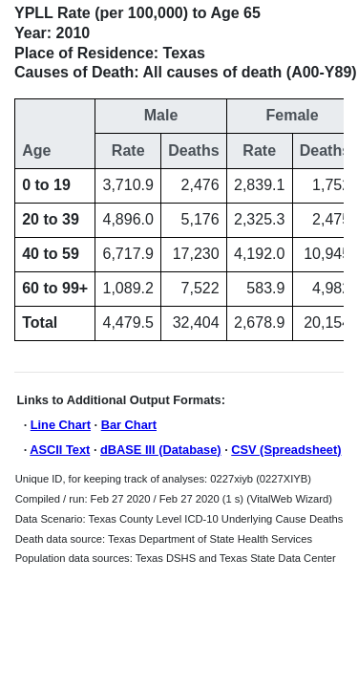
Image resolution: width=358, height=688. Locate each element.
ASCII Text (60, 449)
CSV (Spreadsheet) (286, 449)
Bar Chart (129, 425)
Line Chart (61, 425)
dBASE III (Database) (160, 449)
